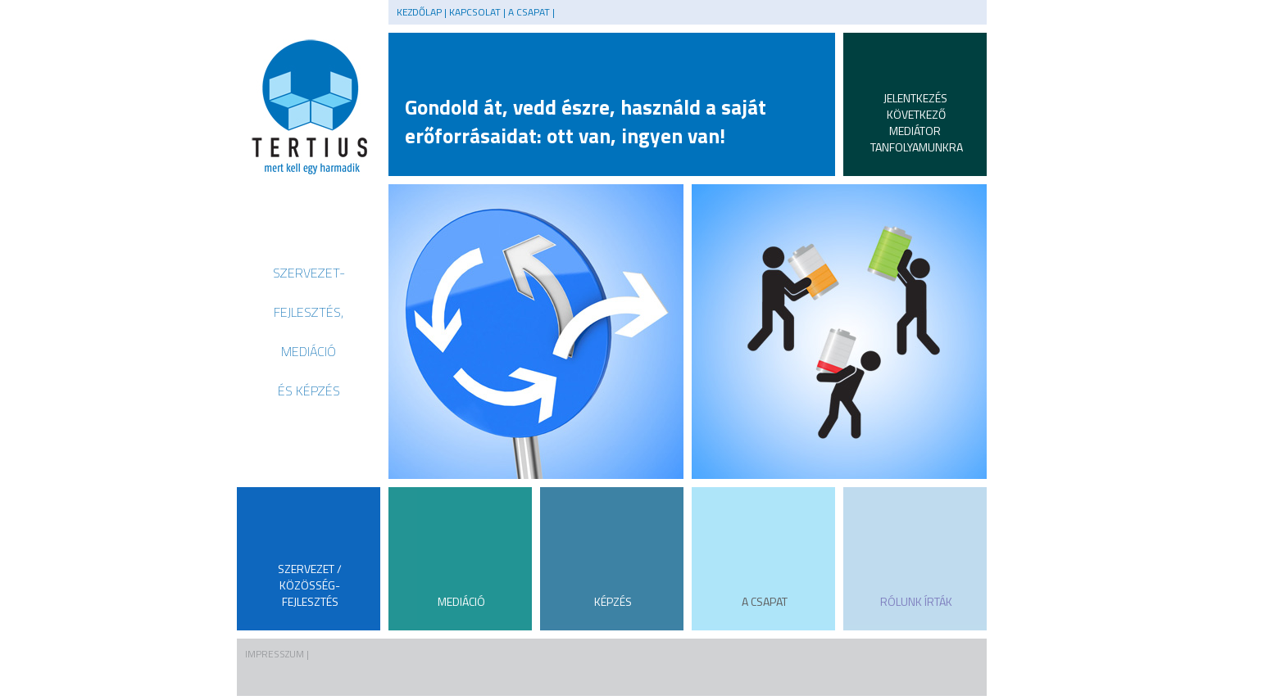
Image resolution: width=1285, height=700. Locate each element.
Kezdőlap (419, 12)
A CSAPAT (529, 12)
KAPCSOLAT (475, 12)
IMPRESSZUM (274, 654)
